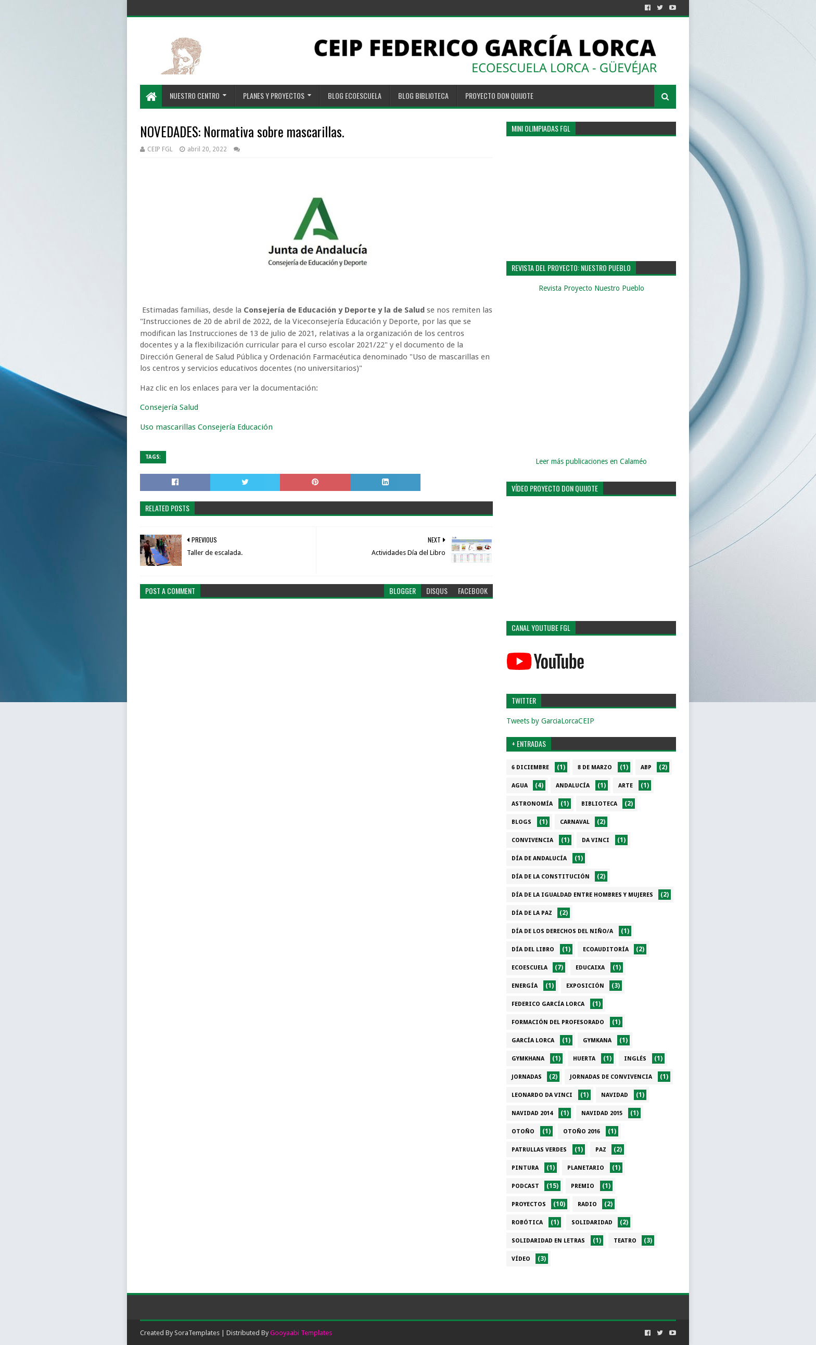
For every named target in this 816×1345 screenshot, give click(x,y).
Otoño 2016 (581, 1131)
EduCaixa (590, 967)
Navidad (614, 1095)
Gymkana (597, 1040)
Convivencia (532, 840)
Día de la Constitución (551, 876)
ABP (646, 767)
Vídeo (521, 1259)
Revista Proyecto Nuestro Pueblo (591, 288)
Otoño (523, 1131)
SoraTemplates (197, 1333)
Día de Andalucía (539, 858)
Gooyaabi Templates (301, 1333)
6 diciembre (530, 767)
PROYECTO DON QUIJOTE (499, 95)
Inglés (635, 1058)
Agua (520, 785)
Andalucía (573, 785)
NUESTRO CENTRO (195, 95)
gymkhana (528, 1058)
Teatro (625, 1240)
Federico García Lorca (548, 1004)
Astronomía (532, 803)
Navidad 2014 (532, 1113)
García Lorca (533, 1040)
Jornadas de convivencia (611, 1077)
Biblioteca (599, 803)
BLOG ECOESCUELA (354, 95)
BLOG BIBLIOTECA (423, 95)
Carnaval (575, 822)
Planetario (585, 1168)
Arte (625, 785)
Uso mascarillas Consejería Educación (206, 427)
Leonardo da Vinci (542, 1095)
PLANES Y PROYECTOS (273, 95)
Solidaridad (592, 1222)
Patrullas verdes (539, 1149)
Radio (587, 1204)
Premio (582, 1186)
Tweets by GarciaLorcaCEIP (550, 721)
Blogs (521, 822)
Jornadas (527, 1077)
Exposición (585, 985)
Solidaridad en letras (548, 1240)
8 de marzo (595, 767)
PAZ (600, 1149)
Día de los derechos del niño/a (562, 931)
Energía (525, 985)
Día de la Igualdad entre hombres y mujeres (582, 894)
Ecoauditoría (606, 949)
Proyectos (529, 1204)
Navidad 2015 (601, 1113)
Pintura (525, 1168)
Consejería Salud (169, 407)
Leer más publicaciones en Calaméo (591, 461)
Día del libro (533, 949)
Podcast (525, 1186)
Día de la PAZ (532, 913)
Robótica (527, 1222)
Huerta (584, 1058)
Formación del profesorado (558, 1022)
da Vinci (595, 840)
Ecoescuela (529, 967)
